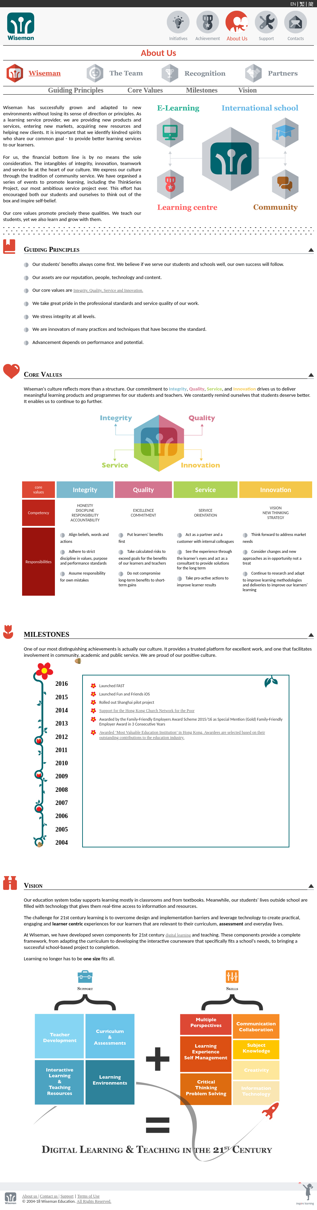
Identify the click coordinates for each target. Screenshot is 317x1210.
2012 (62, 736)
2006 (62, 816)
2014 (62, 710)
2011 (62, 750)
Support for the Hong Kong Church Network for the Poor (147, 710)
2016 (62, 683)
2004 (62, 842)
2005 (62, 829)
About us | (30, 1196)
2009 (62, 776)
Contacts (296, 38)
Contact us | (49, 1196)
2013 (62, 723)
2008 (62, 789)
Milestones (202, 90)
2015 (62, 697)
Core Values (145, 90)
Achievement (207, 38)
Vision (247, 90)
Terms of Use (88, 1196)
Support (266, 38)
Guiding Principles (76, 90)
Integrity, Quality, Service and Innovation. (108, 290)
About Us (237, 38)
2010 (62, 763)
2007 (62, 802)
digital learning (178, 935)
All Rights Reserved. (94, 1201)
